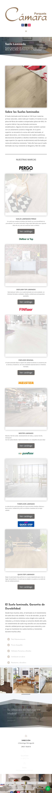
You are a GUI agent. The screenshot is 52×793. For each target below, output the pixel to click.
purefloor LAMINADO (26, 504)
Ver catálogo (26, 231)
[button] (2, 681)
